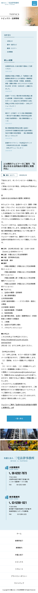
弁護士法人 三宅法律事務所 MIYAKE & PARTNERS (10, 3)
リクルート (19, 569)
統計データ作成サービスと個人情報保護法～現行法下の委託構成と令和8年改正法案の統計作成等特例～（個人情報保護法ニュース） (18, 118)
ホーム (19, 533)
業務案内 (19, 547)
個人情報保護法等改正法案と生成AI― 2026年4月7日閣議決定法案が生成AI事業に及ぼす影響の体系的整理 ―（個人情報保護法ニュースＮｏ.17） (19, 133)
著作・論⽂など (12, 45)
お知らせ (10, 41)
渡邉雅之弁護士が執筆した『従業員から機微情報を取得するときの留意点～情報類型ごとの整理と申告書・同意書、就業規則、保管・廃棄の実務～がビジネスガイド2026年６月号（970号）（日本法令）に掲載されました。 (19, 83)
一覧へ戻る (19, 418)
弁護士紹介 (19, 555)
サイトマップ (19, 583)
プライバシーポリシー (19, 576)
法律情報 (10, 52)
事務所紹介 (19, 540)
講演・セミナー (12, 48)
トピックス (19, 562)
